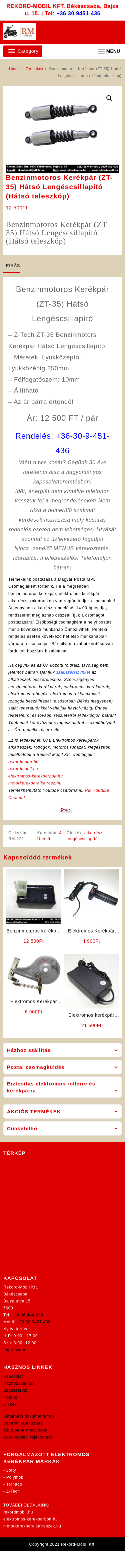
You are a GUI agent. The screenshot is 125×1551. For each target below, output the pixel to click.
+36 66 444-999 (27, 1315)
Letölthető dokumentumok (29, 1416)
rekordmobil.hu (23, 769)
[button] (109, 98)
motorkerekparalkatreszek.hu (32, 1526)
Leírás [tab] (11, 265)
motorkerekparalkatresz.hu (35, 783)
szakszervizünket (73, 672)
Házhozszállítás (19, 1383)
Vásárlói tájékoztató (23, 1423)
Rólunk (10, 1397)
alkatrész (93, 833)
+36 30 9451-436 (78, 13)
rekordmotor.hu (23, 762)
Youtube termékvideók (25, 1430)
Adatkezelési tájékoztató (27, 1437)
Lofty (11, 1470)
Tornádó (14, 1484)
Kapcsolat (13, 1376)
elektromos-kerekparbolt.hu (35, 776)
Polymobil (16, 1477)
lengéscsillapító (82, 839)
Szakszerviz (15, 1390)
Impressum (14, 1350)
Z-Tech (13, 1491)
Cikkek (10, 1404)
